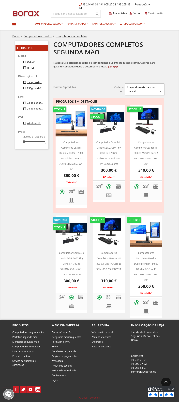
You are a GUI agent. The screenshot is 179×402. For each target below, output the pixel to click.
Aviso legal (57, 360)
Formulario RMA (61, 341)
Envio (55, 346)
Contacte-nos (59, 375)
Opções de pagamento (64, 356)
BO (25, 13)
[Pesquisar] (76, 13)
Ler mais (113, 66)
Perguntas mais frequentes (66, 337)
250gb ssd (34, 82)
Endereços (97, 341)
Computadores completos (26, 346)
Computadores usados (49, 23)
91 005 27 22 (108, 4)
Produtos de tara (21, 356)
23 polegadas (35, 102)
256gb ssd (34, 88)
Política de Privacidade (64, 370)
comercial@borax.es (143, 371)
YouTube (30, 389)
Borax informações (62, 332)
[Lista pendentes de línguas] (143, 4)
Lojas (55, 380)
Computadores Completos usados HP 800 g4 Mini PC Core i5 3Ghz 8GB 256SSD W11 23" (146, 153)
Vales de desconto (101, 346)
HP (30, 67)
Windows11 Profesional (35, 123)
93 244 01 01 (90, 4)
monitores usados (104, 23)
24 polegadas (35, 108)
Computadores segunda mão (28, 332)
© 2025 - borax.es (89, 397)
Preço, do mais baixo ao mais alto (144, 89)
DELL (31, 61)
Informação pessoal (102, 332)
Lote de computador (132, 23)
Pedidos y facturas (101, 337)
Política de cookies (62, 365)
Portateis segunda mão (25, 337)
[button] (14, 24)
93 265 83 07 (139, 368)
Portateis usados (77, 23)
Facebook (16, 389)
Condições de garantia (64, 351)
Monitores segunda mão (25, 341)
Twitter (23, 389)
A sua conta (100, 325)
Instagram (37, 389)
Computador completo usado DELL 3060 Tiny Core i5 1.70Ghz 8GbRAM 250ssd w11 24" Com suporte (108, 153)
